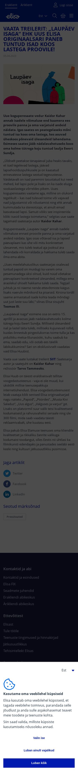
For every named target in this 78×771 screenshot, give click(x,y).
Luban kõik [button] (39, 763)
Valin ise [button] (39, 738)
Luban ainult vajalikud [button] (39, 750)
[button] (66, 670)
